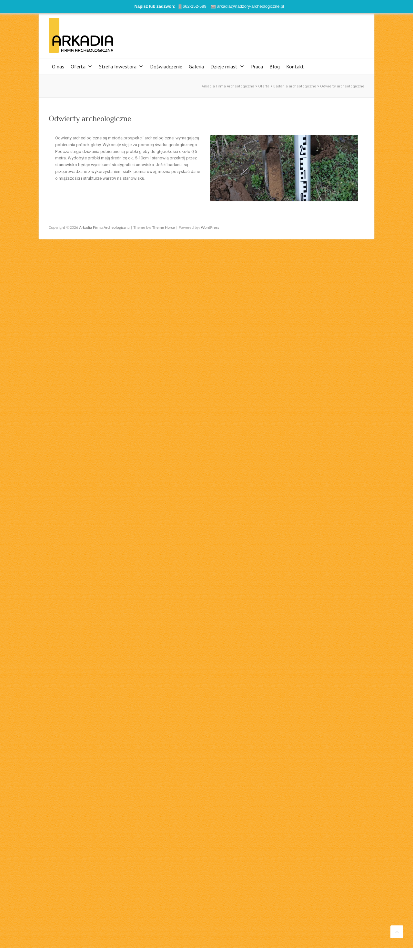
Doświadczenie (166, 66)
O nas (58, 66)
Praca (257, 66)
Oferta (82, 66)
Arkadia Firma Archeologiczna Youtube (338, 34)
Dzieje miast (227, 66)
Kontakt (295, 66)
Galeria (196, 66)
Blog (274, 66)
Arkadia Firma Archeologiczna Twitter (329, 34)
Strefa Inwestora (121, 66)
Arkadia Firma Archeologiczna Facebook (319, 34)
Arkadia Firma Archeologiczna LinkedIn (348, 34)
